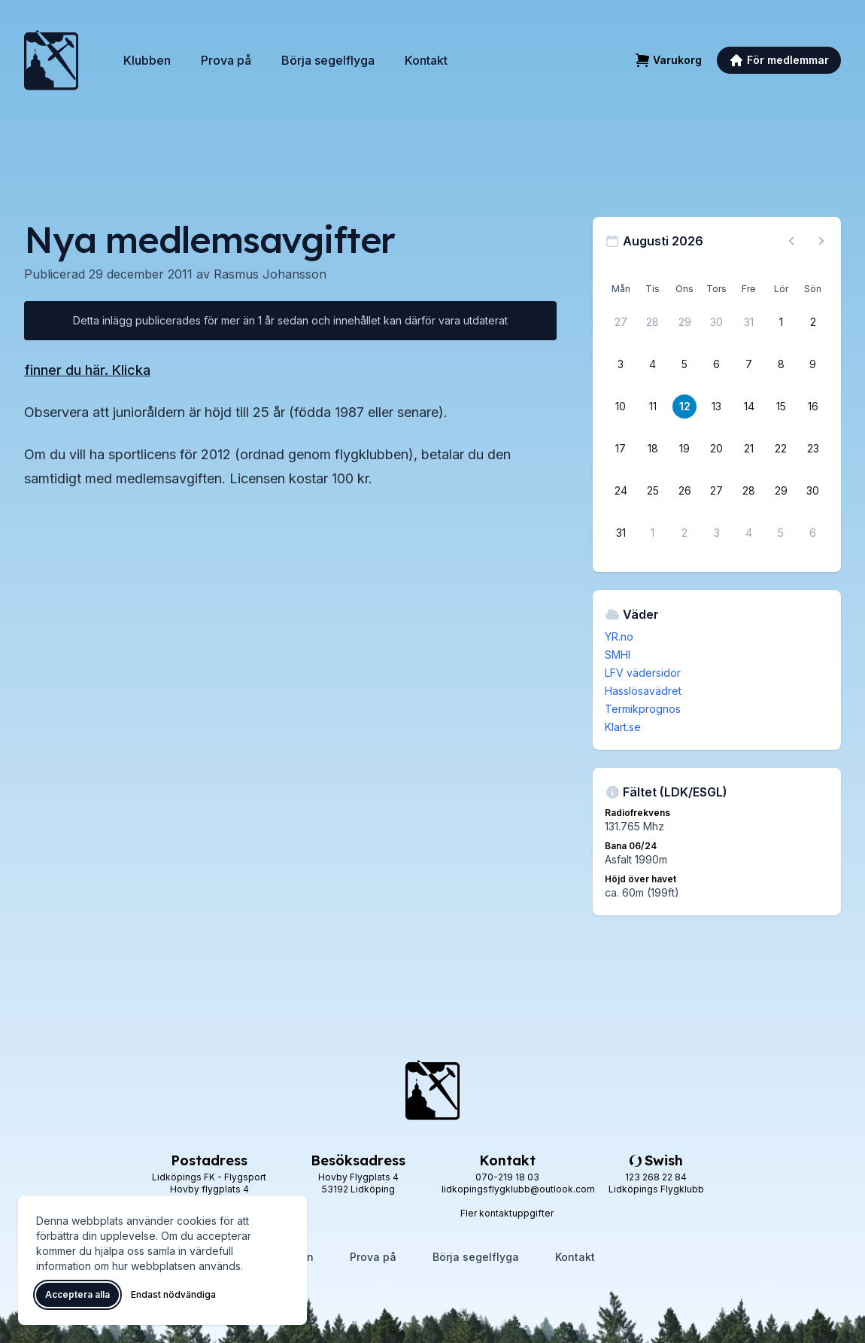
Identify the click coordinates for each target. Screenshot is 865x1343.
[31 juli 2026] (749, 322)
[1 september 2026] (653, 533)
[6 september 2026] (813, 533)
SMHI (617, 654)
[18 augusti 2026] (653, 449)
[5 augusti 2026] (684, 364)
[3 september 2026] (717, 533)
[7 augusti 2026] (749, 364)
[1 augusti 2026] (781, 322)
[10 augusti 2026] (621, 406)
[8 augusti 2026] (781, 364)
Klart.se (623, 726)
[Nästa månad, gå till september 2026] (821, 241)
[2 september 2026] (684, 533)
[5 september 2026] (781, 533)
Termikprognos (643, 708)
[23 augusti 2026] (813, 449)
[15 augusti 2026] (781, 406)
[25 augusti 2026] (653, 491)
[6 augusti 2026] (717, 364)
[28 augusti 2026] (749, 491)
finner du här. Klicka (87, 370)
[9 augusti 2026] (813, 364)
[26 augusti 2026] (684, 491)
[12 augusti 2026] (684, 406)
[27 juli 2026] (621, 322)
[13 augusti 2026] (717, 406)
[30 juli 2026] (717, 322)
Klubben (147, 60)
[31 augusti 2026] (621, 533)
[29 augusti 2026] (781, 491)
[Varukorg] (668, 60)
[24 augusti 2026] (621, 491)
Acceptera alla (77, 1294)
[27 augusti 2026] (717, 491)
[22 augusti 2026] (781, 449)
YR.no (619, 636)
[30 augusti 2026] (813, 491)
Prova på (226, 60)
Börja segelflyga (328, 60)
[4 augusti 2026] (653, 364)
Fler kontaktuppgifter (507, 1213)
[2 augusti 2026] (813, 322)
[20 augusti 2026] (717, 449)
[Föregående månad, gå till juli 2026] (791, 241)
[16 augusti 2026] (813, 406)
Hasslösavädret (643, 690)
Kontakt (426, 60)
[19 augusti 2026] (684, 449)
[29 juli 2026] (684, 322)
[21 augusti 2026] (749, 449)
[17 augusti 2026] (621, 449)
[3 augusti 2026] (621, 364)
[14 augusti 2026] (749, 406)
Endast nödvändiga (173, 1294)
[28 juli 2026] (653, 322)
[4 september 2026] (749, 533)
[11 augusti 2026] (653, 406)
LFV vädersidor (643, 672)
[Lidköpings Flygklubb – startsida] (51, 60)
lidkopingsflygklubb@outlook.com (518, 1189)
